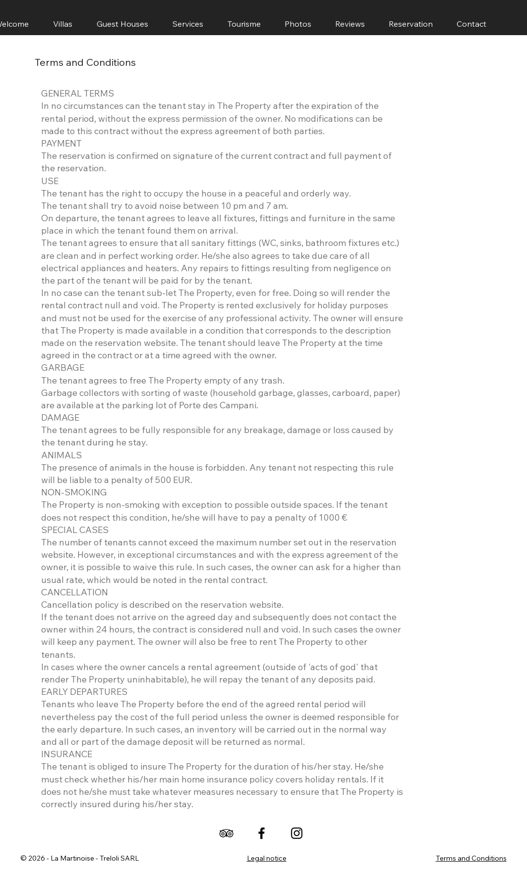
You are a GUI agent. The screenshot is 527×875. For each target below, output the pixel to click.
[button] (123, 24)
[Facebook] (261, 833)
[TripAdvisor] (226, 833)
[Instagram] (296, 833)
